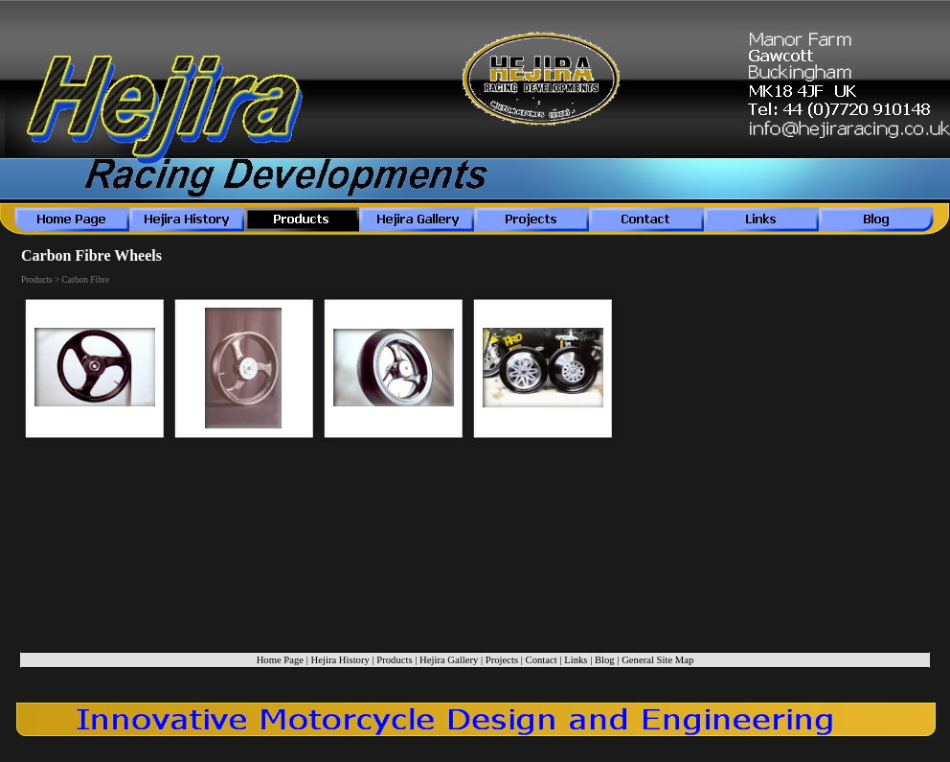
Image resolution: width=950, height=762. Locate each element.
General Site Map (657, 660)
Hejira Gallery (448, 660)
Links (575, 660)
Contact (541, 660)
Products (394, 660)
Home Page (280, 660)
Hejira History (340, 660)
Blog (605, 660)
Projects (502, 660)
